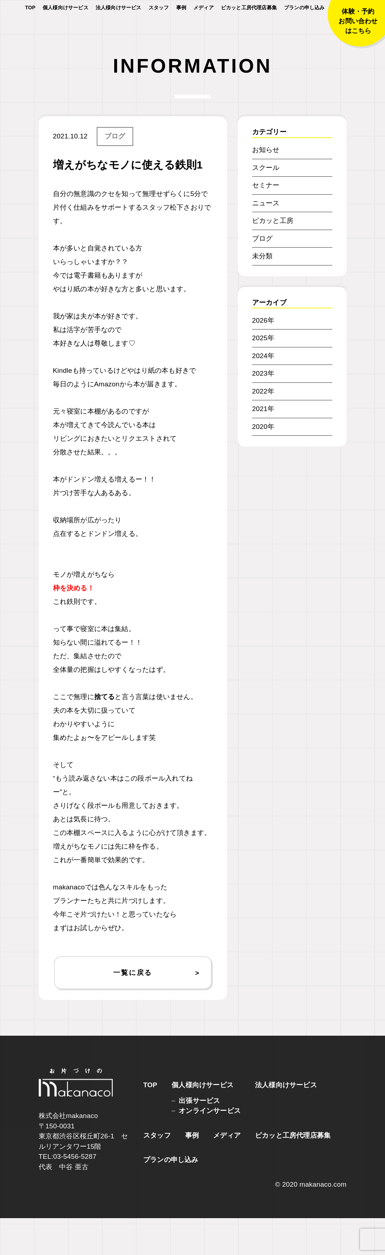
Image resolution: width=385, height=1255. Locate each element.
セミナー (266, 222)
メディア (203, 28)
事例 (181, 28)
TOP (30, 28)
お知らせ (266, 186)
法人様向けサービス (118, 28)
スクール (266, 204)
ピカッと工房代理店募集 (249, 28)
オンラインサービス (210, 1147)
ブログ (115, 173)
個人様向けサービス (65, 28)
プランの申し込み (304, 28)
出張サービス (199, 1137)
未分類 (262, 293)
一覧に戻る (132, 1009)
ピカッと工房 (272, 257)
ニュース (266, 240)
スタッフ (159, 28)
